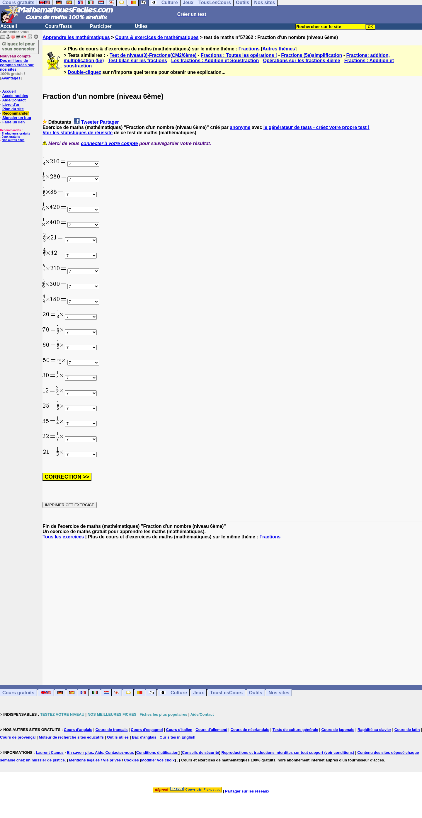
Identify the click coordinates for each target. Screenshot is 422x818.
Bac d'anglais (144, 737)
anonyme (240, 127)
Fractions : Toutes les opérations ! (239, 55)
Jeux (198, 692)
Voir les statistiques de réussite (77, 132)
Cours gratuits (18, 692)
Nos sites (278, 692)
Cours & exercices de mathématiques (157, 37)
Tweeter (89, 122)
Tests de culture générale (295, 729)
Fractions (249, 48)
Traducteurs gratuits (16, 133)
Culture (179, 692)
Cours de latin (407, 729)
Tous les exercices (63, 536)
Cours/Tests (58, 26)
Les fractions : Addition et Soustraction (215, 60)
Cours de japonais (337, 729)
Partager (109, 122)
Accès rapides (15, 95)
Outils (255, 692)
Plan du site (13, 109)
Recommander (15, 113)
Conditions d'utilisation (157, 752)
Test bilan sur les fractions (137, 60)
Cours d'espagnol (147, 729)
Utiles (141, 26)
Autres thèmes (279, 48)
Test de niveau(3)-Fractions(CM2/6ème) (153, 55)
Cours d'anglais (78, 729)
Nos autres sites (13, 140)
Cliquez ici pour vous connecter (18, 46)
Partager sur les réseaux (247, 791)
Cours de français (112, 729)
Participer (101, 26)
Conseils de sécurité (200, 752)
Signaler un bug (16, 117)
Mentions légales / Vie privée (95, 760)
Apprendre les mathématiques (76, 37)
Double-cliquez (84, 72)
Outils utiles (118, 737)
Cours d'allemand (211, 729)
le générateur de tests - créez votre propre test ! (316, 127)
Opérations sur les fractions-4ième (301, 60)
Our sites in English (177, 737)
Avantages (10, 78)
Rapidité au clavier (374, 729)
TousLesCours (226, 692)
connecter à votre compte (109, 143)
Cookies (131, 760)
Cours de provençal (17, 737)
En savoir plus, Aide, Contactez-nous (100, 752)
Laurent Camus (50, 752)
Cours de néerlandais (250, 729)
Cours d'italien (179, 729)
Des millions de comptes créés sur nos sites (17, 63)
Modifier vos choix (158, 760)
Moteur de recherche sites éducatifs (71, 737)
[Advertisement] (232, 607)
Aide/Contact (13, 100)
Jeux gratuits (11, 136)
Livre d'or (11, 104)
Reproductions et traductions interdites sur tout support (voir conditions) (287, 752)
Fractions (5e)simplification (311, 55)
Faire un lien (13, 122)
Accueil (8, 26)
